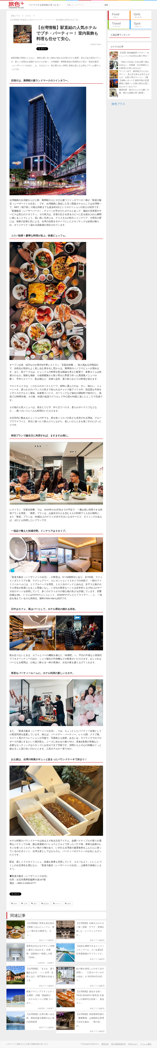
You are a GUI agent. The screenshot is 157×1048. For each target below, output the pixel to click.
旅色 (68, 904)
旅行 (34, 904)
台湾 (24, 904)
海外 (14, 904)
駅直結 (45, 904)
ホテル (57, 904)
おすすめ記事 (117, 46)
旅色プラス (118, 103)
